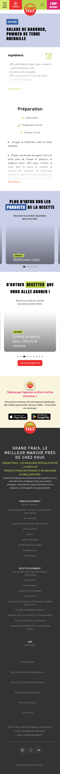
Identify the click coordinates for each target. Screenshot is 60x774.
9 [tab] (43, 357)
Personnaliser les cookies (27, 692)
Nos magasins (27, 662)
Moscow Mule (30, 585)
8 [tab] (40, 357)
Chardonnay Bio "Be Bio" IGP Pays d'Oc (30, 523)
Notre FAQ (30, 645)
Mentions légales (27, 702)
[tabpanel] (30, 244)
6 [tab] (34, 357)
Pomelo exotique (30, 539)
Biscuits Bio (30, 518)
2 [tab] (28, 267)
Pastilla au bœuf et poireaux (30, 620)
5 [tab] (37, 267)
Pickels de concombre (30, 590)
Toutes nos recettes (30, 363)
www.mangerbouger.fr (30, 734)
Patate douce (30, 529)
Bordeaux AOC (30, 550)
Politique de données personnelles (27, 672)
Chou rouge (30, 555)
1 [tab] (24, 267)
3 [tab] (31, 267)
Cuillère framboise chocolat (30, 610)
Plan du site (27, 712)
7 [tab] (37, 357)
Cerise (30, 534)
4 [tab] (34, 267)
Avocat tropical (30, 504)
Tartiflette (30, 596)
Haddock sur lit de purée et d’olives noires (30, 615)
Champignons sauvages (30, 545)
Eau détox (30, 580)
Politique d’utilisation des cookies (27, 682)
